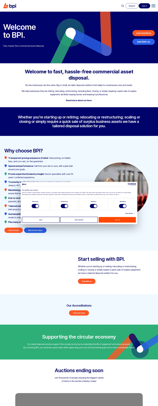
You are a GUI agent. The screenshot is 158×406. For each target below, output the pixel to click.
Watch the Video (35, 230)
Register (132, 6)
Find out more (79, 313)
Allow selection (79, 220)
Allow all (117, 220)
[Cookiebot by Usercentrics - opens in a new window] (124, 184)
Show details (129, 213)
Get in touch (13, 230)
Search (122, 6)
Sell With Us (143, 41)
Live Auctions (143, 33)
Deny (40, 220)
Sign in (144, 6)
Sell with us (86, 281)
